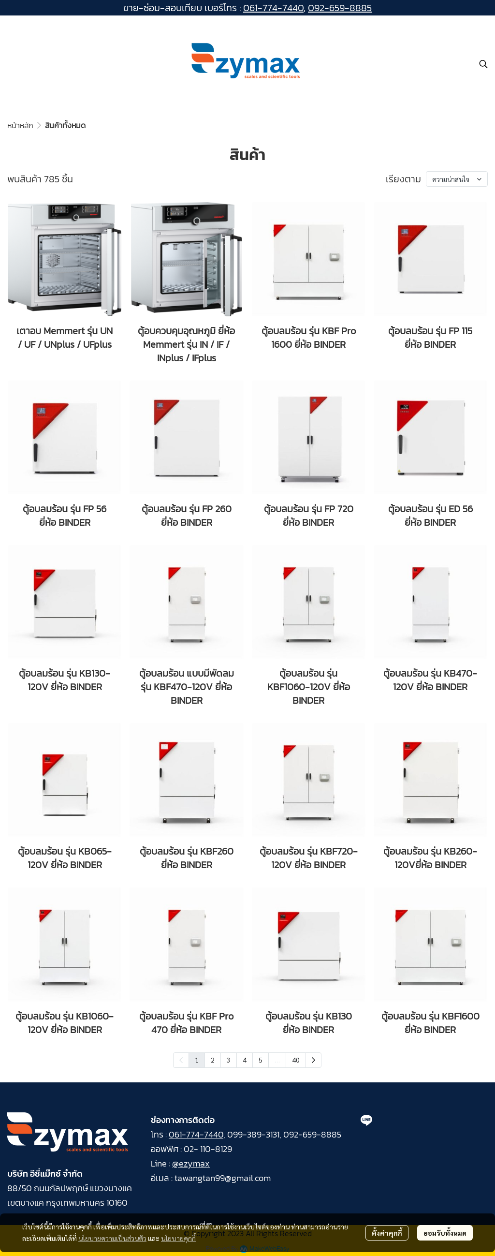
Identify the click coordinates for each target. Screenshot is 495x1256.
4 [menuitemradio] (245, 1059)
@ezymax (191, 1163)
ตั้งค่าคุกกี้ (387, 1232)
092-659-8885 (340, 7)
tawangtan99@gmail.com (223, 1177)
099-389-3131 (253, 1134)
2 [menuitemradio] (213, 1059)
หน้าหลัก (20, 125)
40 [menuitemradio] (296, 1059)
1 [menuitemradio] (197, 1059)
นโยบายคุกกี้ (178, 1238)
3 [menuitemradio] (229, 1059)
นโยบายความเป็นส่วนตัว (112, 1238)
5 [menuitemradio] (260, 1059)
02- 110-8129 (208, 1148)
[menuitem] (313, 1060)
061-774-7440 (273, 7)
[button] (483, 64)
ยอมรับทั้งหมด (444, 1232)
